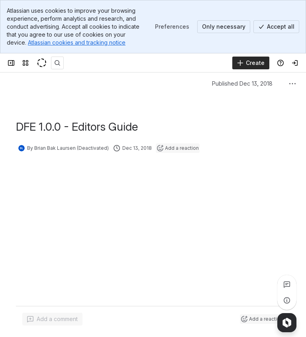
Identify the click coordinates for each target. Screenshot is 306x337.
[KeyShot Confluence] (41, 63)
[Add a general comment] (52, 319)
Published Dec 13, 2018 (242, 83)
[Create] (250, 63)
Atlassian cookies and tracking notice (77, 42)
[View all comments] (286, 284)
